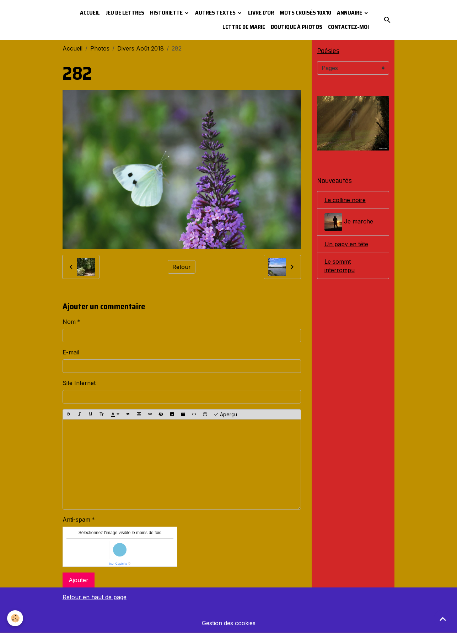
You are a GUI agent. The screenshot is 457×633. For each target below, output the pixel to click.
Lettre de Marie (243, 26)
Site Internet (79, 382)
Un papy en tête (346, 244)
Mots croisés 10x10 (305, 12)
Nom (69, 321)
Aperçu (225, 414)
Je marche (348, 222)
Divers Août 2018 (140, 48)
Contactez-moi (348, 26)
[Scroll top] (443, 619)
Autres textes (216, 12)
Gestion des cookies (229, 623)
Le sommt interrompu (339, 266)
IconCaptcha (118, 563)
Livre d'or (261, 12)
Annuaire (350, 12)
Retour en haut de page (95, 597)
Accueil (90, 12)
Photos (99, 48)
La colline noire (345, 200)
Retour (181, 266)
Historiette (167, 12)
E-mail (71, 352)
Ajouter (78, 580)
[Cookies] (15, 618)
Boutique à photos (296, 26)
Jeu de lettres (125, 12)
